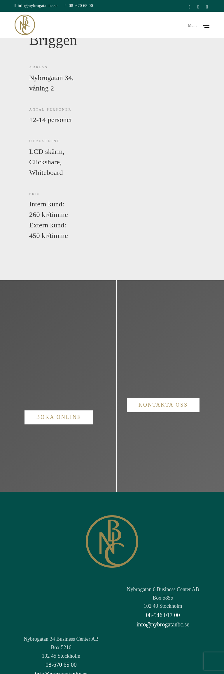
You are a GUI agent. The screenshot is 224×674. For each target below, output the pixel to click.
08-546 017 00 (163, 615)
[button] (58, 417)
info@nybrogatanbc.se (38, 6)
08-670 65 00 (61, 664)
